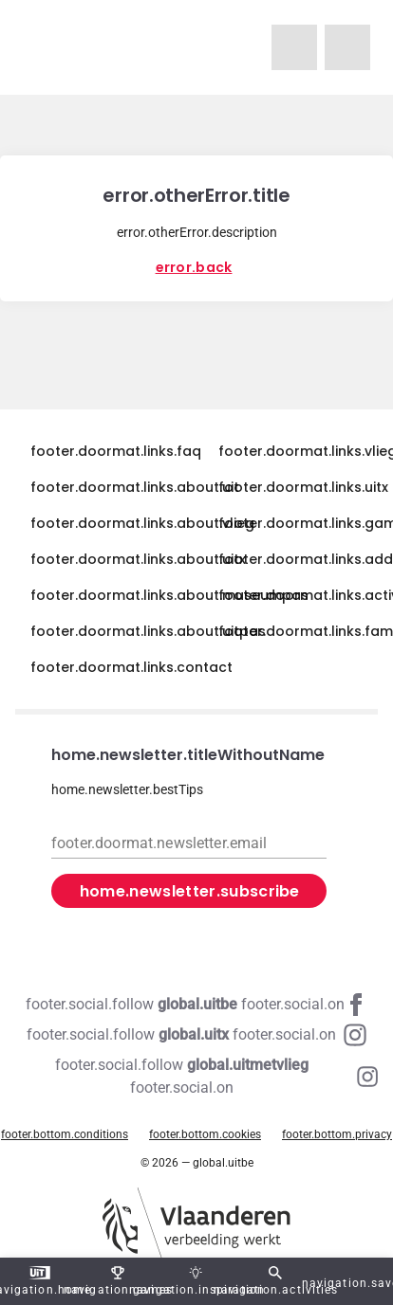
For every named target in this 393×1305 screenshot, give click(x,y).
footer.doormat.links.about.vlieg (142, 523)
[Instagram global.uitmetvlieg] (196, 1076)
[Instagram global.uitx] (196, 1035)
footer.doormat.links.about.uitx (138, 559)
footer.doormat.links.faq (115, 451)
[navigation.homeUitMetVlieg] (294, 47)
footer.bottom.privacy (337, 1134)
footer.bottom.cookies (205, 1134)
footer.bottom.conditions (64, 1134)
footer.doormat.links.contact (131, 667)
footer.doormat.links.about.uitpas (148, 631)
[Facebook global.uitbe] (196, 1004)
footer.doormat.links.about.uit (134, 487)
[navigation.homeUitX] (347, 47)
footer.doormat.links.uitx (303, 487)
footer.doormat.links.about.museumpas (169, 595)
